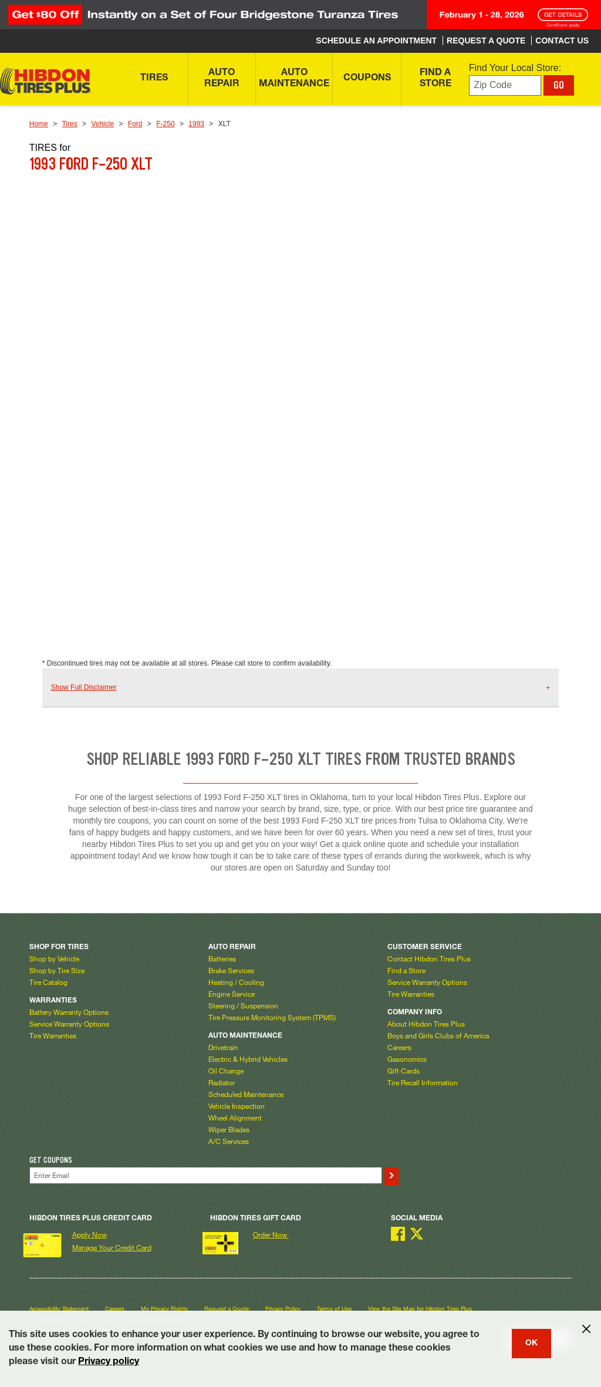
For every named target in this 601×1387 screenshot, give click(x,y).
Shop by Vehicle (54, 958)
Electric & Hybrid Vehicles (248, 1059)
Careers (399, 1047)
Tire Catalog (48, 982)
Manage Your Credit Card (111, 1247)
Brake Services (231, 970)
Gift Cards (403, 1070)
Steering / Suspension (243, 1005)
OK (531, 1343)
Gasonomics (407, 1059)
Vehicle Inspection (236, 1106)
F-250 (165, 124)
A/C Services (228, 1141)
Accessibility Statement (59, 1308)
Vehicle (102, 124)
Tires (69, 124)
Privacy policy (108, 1362)
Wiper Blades (228, 1129)
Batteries (222, 958)
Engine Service (231, 993)
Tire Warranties (52, 1035)
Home (38, 124)
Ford (135, 124)
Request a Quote (226, 1308)
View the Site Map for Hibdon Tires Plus (420, 1308)
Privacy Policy (282, 1308)
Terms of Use (334, 1308)
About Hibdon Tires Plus (426, 1023)
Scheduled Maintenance (245, 1094)
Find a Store (406, 970)
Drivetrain (223, 1047)
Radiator (221, 1082)
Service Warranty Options (69, 1023)
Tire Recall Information (422, 1082)
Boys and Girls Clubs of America (438, 1035)
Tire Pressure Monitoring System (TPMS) (272, 1017)
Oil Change (226, 1070)
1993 (196, 124)
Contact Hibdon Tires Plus (429, 958)
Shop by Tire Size (57, 970)
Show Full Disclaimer (84, 687)
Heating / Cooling (236, 982)
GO (558, 85)
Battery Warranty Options (69, 1012)
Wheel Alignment (235, 1117)
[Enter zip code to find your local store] (505, 85)
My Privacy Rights (164, 1308)
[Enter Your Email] (205, 1175)
